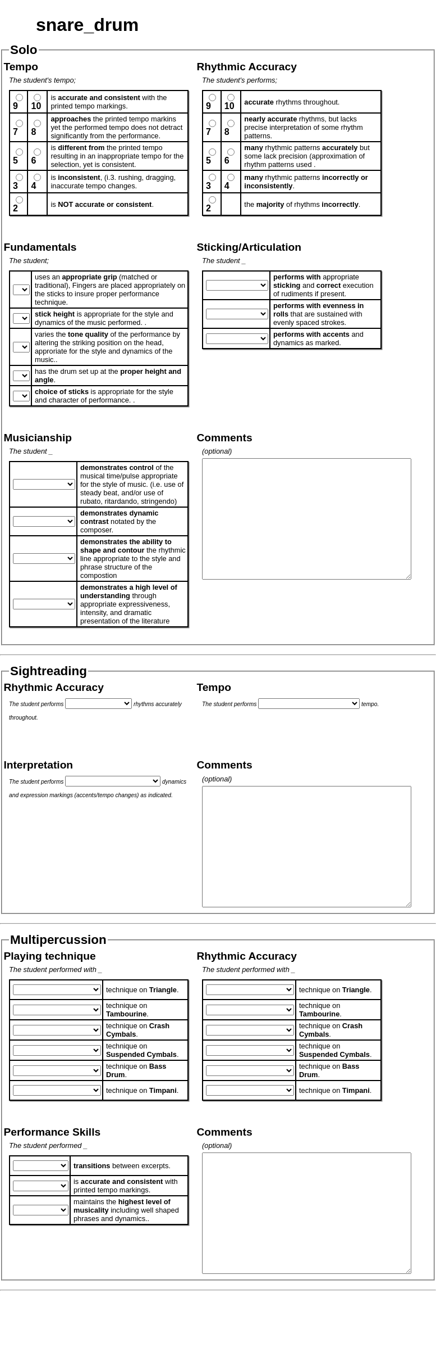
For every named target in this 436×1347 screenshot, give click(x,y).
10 (36, 106)
